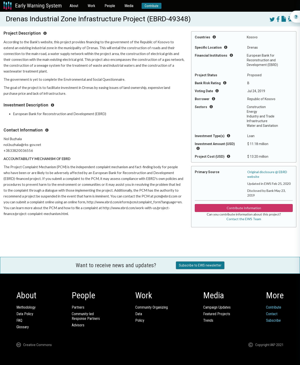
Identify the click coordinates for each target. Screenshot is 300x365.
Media (128, 6)
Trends (208, 320)
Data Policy (24, 314)
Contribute (151, 6)
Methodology (26, 307)
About (74, 6)
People (110, 6)
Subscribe (273, 320)
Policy (139, 320)
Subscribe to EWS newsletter (200, 265)
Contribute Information (244, 208)
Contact (272, 314)
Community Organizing (151, 307)
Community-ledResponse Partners (86, 316)
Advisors (78, 325)
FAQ (19, 320)
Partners (78, 307)
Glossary (22, 327)
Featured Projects (216, 314)
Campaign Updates (217, 307)
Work (91, 6)
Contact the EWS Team (243, 219)
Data (138, 314)
